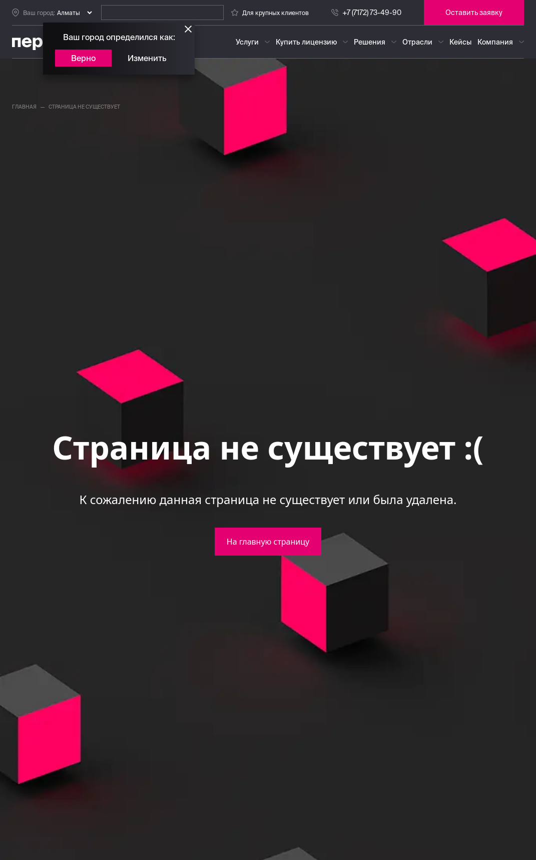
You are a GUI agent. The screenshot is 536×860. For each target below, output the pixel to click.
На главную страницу (268, 541)
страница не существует (84, 107)
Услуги (247, 42)
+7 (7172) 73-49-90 (371, 13)
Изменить (147, 58)
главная (24, 107)
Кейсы (460, 42)
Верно (83, 58)
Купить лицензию (306, 42)
